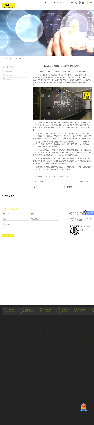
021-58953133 (78, 219)
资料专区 (76, 7)
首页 (13, 7)
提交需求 (8, 235)
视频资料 (7, 71)
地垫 (68, 176)
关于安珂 (24, 7)
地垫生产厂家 (42, 176)
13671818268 (87, 218)
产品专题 (7, 79)
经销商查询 (63, 7)
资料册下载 (8, 67)
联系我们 (89, 7)
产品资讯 (19, 59)
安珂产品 (37, 7)
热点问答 (7, 75)
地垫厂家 (52, 176)
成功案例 (49, 7)
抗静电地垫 (61, 176)
